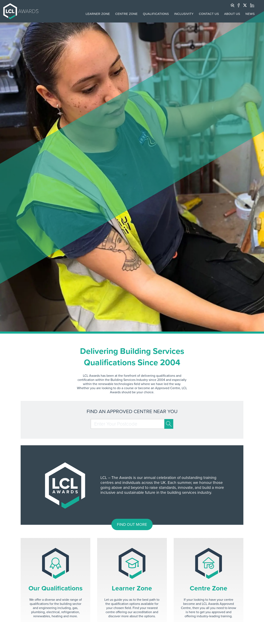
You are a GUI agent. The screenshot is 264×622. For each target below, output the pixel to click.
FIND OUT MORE (132, 524)
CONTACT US (209, 13)
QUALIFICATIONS (156, 13)
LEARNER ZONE (98, 13)
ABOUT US (232, 13)
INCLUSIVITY (183, 13)
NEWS (250, 13)
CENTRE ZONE (126, 13)
